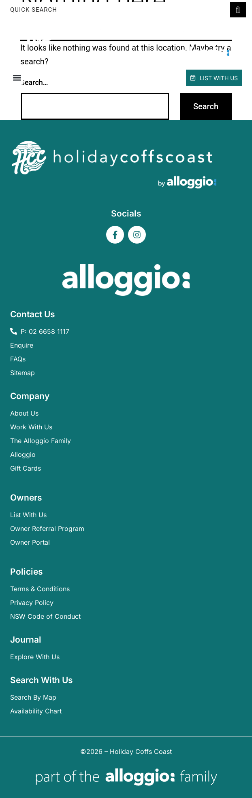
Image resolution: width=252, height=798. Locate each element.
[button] (16, 78)
